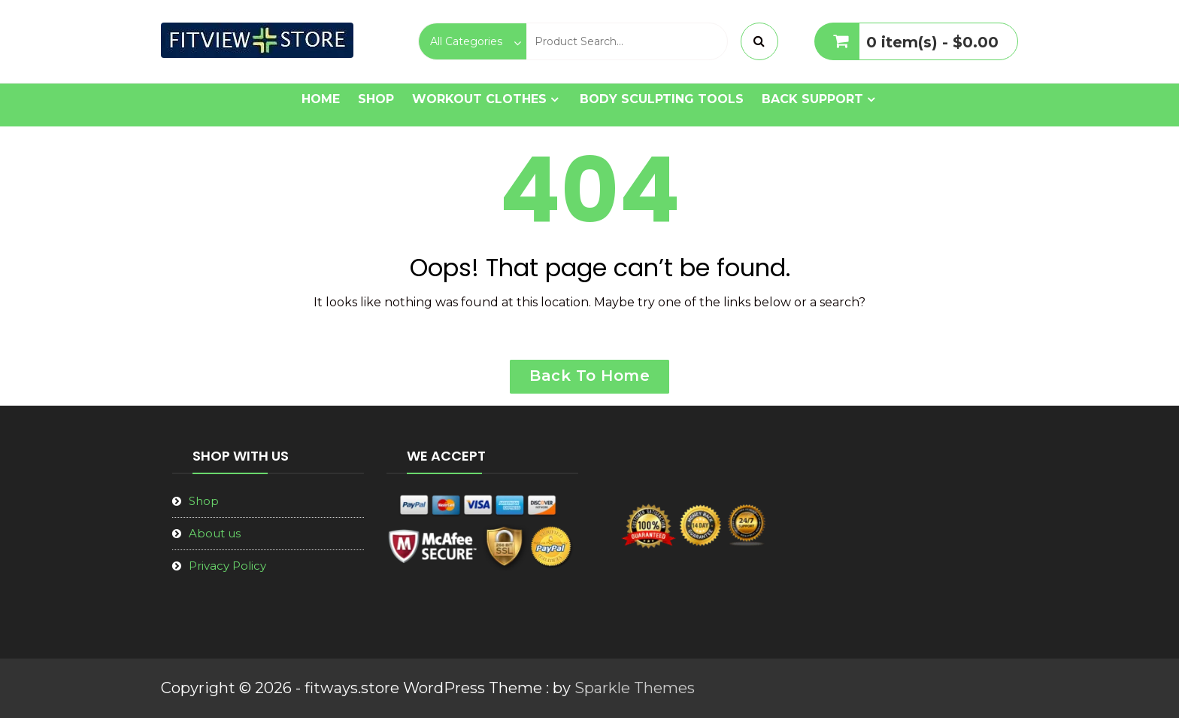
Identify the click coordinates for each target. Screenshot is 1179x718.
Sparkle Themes (634, 688)
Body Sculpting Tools (662, 99)
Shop (376, 99)
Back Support (812, 99)
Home (321, 99)
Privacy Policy (227, 565)
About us (215, 533)
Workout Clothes (479, 99)
